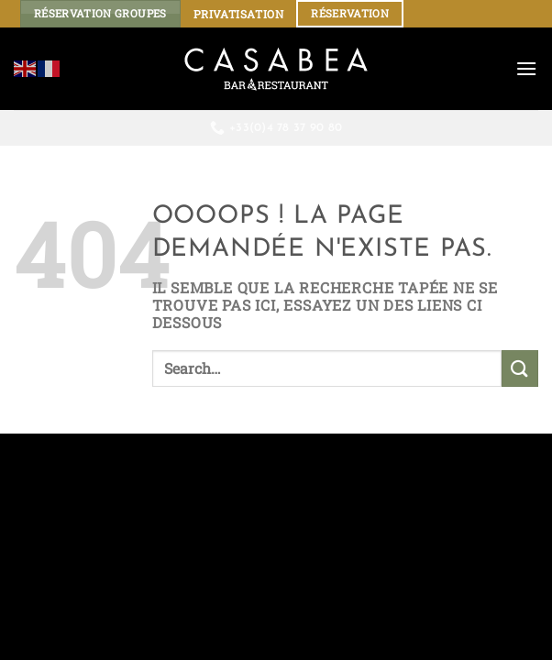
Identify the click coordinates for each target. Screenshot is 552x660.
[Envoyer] (520, 368)
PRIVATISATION (238, 13)
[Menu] (526, 68)
